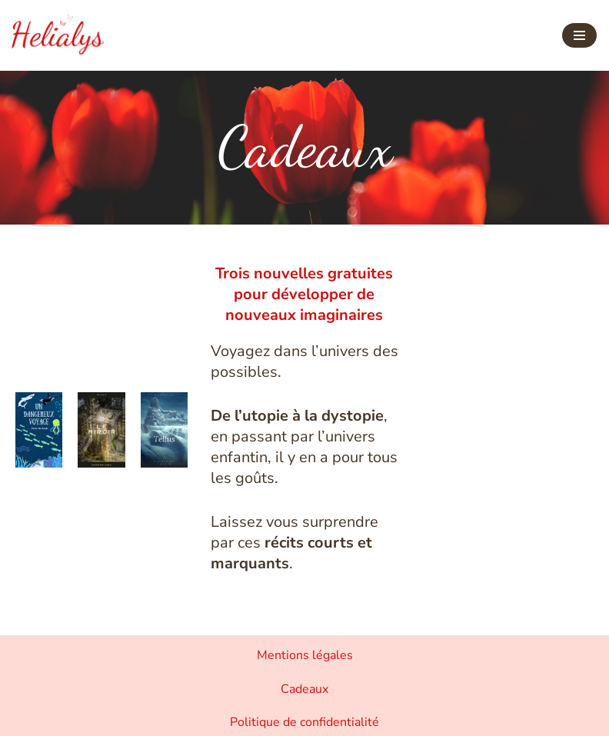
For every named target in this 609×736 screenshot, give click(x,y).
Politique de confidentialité (304, 722)
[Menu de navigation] (579, 35)
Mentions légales (305, 655)
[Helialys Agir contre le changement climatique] (58, 35)
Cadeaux (304, 689)
